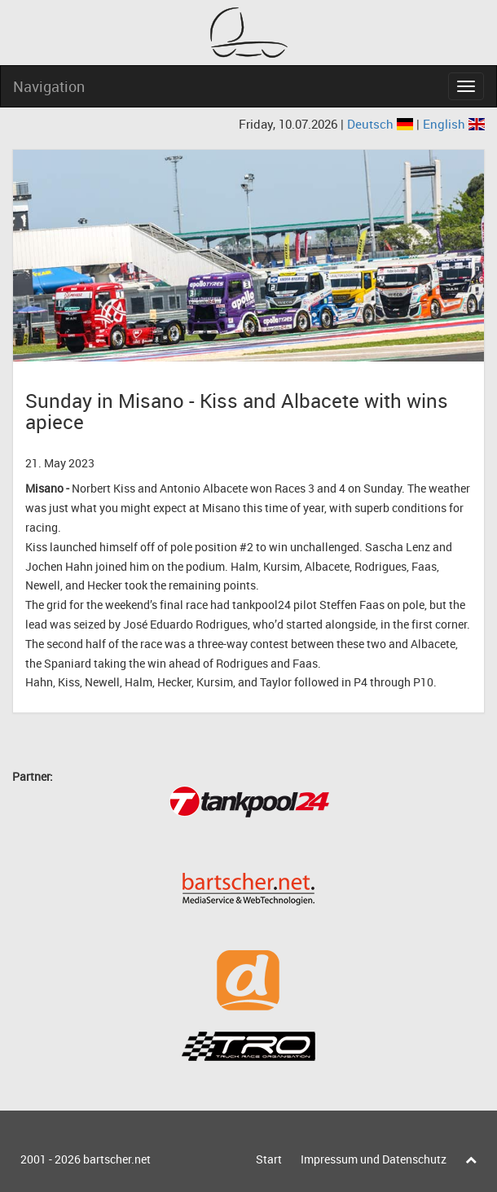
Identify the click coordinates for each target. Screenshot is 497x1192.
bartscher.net (117, 1159)
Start (269, 1159)
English (454, 124)
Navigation (49, 86)
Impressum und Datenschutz (373, 1159)
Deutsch (381, 124)
